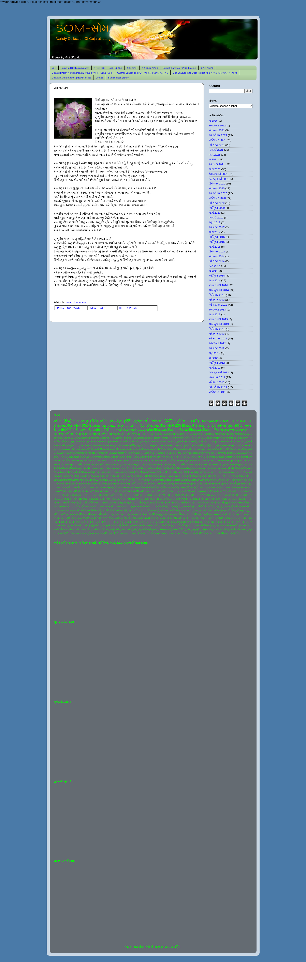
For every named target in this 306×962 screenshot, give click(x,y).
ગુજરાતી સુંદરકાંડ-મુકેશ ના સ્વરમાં (208, 499)
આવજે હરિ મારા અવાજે (211, 487)
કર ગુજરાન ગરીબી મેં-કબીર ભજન (73, 495)
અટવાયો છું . (246, 483)
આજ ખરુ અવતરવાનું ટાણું (102, 487)
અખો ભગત (132, 68)
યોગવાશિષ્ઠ (131, 433)
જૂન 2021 (214, 154)
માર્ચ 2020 (215, 212)
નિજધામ (152, 510)
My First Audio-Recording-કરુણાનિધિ (196, 453)
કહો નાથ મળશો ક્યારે (103, 495)
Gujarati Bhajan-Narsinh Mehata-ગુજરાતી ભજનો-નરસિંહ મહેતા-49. (107, 441)
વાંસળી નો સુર (167, 525)
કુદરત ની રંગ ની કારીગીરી (130, 495)
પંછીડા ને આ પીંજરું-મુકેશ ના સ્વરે (175, 510)
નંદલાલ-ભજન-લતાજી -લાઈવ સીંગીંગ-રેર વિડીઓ (76, 510)
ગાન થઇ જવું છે (109, 499)
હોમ (54, 68)
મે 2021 (213, 159)
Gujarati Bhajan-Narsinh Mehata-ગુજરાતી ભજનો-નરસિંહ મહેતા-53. (182, 445)
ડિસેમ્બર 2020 (217, 183)
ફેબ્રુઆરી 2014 (218, 285)
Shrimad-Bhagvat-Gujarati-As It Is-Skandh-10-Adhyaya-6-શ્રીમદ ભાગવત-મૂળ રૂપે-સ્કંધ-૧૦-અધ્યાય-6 (198, 476)
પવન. (85, 514)
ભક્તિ (246, 514)
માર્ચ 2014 (215, 280)
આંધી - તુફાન (80, 487)
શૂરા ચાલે (126, 529)
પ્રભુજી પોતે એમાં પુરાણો (167, 514)
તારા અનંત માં (106, 506)
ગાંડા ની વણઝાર (90, 499)
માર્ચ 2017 (215, 232)
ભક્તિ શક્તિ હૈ (60, 518)
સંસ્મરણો (164, 529)
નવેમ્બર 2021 (217, 130)
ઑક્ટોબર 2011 (218, 387)
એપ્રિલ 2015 (217, 241)
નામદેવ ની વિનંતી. (136, 510)
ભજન (241, 421)
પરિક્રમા (58, 514)
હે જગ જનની (192, 533)
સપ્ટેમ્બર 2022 (217, 125)
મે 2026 (213, 120)
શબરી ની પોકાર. (61, 529)
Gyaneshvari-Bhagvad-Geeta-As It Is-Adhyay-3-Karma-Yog (125, 453)
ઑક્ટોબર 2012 (218, 338)
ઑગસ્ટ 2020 (217, 202)
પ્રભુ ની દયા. (118, 514)
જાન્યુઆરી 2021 (219, 178)
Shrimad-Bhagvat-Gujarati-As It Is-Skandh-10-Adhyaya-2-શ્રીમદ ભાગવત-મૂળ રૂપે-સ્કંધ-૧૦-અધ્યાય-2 (181, 468)
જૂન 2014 (214, 265)
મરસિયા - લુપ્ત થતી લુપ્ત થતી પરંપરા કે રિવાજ (198, 518)
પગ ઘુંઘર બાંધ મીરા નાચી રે (207, 510)
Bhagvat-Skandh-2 (235, 429)
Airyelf (128, 946)
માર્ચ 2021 (215, 169)
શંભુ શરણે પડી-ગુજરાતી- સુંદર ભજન (232, 525)
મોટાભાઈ (117, 433)
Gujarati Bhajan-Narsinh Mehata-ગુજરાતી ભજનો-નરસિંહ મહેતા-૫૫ (123, 449)
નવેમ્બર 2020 (217, 188)
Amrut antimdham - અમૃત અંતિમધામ (184, 434)
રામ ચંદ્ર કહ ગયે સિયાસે (69, 525)
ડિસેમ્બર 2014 (217, 251)
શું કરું (115, 529)
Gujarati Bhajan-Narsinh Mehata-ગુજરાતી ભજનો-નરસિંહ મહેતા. (82, 73)
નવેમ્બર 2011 (217, 382)
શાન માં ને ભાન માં (80, 529)
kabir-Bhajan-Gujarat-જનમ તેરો (221, 483)
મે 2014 (213, 270)
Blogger (159, 946)
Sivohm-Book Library (118, 77)
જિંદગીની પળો (91, 502)
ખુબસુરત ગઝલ (71, 499)
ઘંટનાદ (231, 499)
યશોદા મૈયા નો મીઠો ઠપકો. (170, 522)
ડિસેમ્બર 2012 (217, 329)
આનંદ (159, 487)
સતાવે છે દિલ (178, 529)
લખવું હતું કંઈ (91, 525)
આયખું (193, 487)
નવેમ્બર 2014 (217, 256)
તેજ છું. (175, 506)
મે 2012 (213, 357)
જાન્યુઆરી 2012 (219, 372)
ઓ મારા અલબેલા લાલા (124, 491)
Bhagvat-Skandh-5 (160, 425)
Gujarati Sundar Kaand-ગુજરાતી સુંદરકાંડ (71, 77)
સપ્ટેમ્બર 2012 (217, 343)
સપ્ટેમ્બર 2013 (217, 309)
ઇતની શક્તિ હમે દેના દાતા (237, 487)
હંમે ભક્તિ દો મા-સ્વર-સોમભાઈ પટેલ (166, 533)
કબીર (114, 429)
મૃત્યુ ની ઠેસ (89, 522)
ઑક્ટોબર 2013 (218, 304)
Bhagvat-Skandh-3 (214, 421)
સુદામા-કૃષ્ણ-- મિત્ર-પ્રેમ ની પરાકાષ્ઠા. (86, 533)
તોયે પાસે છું (188, 506)
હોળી (218, 533)
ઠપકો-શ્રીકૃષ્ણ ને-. (62, 506)
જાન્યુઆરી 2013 (219, 324)
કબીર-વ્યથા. (246, 491)
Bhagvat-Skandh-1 (89, 429)
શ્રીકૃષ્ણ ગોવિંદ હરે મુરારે (145, 529)
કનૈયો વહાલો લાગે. (148, 491)
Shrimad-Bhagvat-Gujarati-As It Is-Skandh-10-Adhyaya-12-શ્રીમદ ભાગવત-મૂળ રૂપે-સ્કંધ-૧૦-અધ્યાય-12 (172, 464)
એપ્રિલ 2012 (217, 362)
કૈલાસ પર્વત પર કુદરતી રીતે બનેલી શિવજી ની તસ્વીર (170, 495)
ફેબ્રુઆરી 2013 (218, 319)
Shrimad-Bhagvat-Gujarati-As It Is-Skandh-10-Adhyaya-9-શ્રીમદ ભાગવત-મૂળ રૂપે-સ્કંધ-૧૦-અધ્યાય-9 (105, 483)
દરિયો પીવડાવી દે (205, 506)
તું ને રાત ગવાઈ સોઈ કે (141, 506)
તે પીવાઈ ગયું (162, 506)
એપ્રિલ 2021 (217, 164)
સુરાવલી (111, 533)
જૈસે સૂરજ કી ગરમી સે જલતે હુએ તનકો (158, 502)
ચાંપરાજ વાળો (207, 68)
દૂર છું (219, 506)
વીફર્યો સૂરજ (184, 525)
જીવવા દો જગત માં (110, 502)
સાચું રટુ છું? (193, 529)
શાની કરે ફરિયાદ (100, 529)
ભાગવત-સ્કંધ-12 (78, 518)
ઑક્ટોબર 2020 (218, 193)
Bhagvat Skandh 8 (195, 425)
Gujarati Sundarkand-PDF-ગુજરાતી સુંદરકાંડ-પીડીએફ (142, 73)
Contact (99, 77)
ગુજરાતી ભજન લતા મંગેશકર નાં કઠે (152, 499)
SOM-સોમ (82, 29)
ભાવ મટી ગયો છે (97, 518)
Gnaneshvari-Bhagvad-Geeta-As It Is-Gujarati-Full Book (104, 438)
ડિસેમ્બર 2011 (217, 377)
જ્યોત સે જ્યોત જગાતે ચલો (211, 502)
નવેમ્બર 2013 (217, 299)
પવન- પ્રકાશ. (72, 514)
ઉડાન (56, 491)
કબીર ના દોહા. (167, 491)
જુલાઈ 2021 (216, 149)
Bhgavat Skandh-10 (63, 438)
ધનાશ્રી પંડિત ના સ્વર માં (237, 506)
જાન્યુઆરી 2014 (219, 290)
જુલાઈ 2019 (216, 217)
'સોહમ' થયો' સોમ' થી (152, 434)
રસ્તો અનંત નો (221, 522)
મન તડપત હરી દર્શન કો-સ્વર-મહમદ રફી (155, 518)
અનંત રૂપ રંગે (63, 487)
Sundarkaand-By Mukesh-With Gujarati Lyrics (180, 483)
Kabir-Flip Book (166, 453)
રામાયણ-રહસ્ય (136, 429)
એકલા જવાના (84, 491)
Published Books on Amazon (75, 68)
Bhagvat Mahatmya (215, 434)
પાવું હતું (95, 514)
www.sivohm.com (76, 302)
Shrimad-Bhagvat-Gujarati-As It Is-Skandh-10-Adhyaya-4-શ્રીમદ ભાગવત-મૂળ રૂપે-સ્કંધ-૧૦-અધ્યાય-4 (189, 472)
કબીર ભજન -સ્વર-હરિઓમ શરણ (206, 491)
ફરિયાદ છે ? (187, 514)
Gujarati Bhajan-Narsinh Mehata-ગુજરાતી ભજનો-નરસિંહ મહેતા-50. (176, 441)
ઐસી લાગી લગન (102, 491)
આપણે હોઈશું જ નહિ (176, 487)
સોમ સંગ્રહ (111, 420)
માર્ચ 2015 (215, 246)
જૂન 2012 (214, 353)
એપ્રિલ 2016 (217, 236)
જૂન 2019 (214, 222)
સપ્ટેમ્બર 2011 (217, 391)
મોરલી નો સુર (148, 522)
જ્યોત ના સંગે (187, 502)
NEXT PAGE (100, 307)
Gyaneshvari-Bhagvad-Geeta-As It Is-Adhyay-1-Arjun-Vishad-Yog (193, 449)
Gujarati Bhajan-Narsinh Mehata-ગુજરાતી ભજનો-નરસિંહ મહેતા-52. (113, 445)
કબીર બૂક (182, 491)
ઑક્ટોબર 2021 (218, 135)
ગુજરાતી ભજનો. (180, 499)
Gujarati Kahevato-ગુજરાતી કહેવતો (179, 68)
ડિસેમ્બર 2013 (217, 295)
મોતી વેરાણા (132, 522)
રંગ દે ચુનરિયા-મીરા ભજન (198, 522)
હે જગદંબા (207, 533)
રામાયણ (80, 420)
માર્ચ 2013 (215, 314)
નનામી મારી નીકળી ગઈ (113, 510)
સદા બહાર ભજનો (150, 68)
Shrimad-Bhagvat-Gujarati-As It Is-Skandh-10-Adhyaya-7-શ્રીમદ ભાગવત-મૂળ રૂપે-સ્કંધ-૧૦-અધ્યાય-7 (102, 480)
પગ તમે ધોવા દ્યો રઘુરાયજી (236, 510)
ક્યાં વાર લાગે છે (230, 495)
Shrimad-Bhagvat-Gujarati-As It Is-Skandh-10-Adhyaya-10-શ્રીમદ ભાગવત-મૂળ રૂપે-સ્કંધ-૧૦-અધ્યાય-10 (162, 460)
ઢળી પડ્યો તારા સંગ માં (85, 506)
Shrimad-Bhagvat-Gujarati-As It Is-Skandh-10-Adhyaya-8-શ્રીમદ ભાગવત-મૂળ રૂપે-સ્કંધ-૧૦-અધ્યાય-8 (203, 480)
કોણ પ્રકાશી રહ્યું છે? (208, 495)
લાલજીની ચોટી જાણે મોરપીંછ (115, 525)
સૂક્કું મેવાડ (123, 533)
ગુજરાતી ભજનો (148, 420)
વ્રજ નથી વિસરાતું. (203, 525)
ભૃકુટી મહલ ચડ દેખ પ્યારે (120, 518)
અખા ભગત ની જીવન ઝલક (91, 433)
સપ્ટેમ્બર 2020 (217, 198)
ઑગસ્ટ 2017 (217, 227)
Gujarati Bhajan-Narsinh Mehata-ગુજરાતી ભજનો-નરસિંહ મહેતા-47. (168, 438)
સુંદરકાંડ (181, 420)
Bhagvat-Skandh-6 (167, 429)
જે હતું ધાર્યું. (129, 502)
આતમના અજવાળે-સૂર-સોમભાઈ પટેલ (135, 487)
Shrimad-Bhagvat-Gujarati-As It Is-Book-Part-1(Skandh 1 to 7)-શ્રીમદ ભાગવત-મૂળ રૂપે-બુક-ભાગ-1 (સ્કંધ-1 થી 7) (148, 457)
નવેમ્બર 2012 (217, 333)
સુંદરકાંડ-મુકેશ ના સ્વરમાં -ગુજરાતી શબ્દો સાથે (224, 529)
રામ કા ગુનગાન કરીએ (242, 522)
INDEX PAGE (128, 307)
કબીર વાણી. (231, 491)
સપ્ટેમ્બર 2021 (217, 140)
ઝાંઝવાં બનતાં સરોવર (239, 502)
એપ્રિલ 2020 (217, 207)
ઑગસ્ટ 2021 (217, 144)
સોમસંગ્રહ (225, 425)
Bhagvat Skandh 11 (239, 434)
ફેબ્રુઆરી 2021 (218, 174)
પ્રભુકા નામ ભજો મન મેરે (139, 514)
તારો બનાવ (122, 506)
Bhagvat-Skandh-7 (202, 429)
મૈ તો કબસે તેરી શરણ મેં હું (111, 522)
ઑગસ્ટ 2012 (217, 348)
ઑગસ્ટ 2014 (217, 261)
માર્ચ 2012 (215, 367)
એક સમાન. (68, 491)
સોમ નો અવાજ (139, 533)
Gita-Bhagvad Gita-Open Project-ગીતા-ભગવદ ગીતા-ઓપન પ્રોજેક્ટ (205, 73)
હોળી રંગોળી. (230, 533)
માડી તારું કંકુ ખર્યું (232, 518)
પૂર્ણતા (105, 514)
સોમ (58, 420)
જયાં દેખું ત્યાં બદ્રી (72, 502)
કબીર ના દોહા (115, 68)
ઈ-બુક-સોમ (99, 68)
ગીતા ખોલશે (126, 499)
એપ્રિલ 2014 (217, 275)
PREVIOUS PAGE (68, 307)
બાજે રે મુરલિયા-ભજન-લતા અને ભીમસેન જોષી (219, 514)
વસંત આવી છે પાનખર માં (145, 525)
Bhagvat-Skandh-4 (67, 425)
